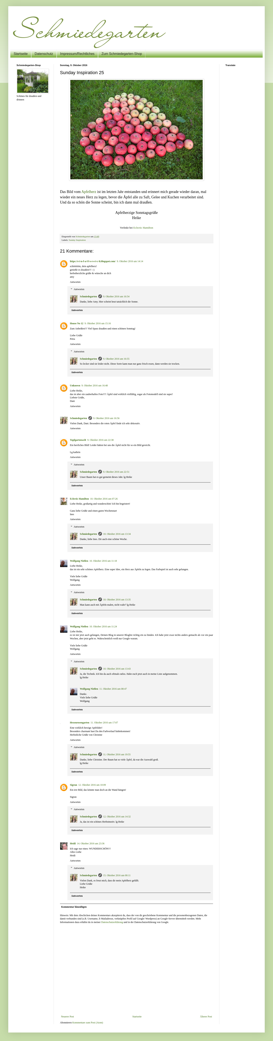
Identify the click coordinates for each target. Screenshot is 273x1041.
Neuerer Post (67, 1016)
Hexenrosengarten (79, 722)
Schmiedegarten (88, 296)
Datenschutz (44, 53)
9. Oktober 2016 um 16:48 (94, 385)
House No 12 (76, 323)
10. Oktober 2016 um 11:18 (103, 560)
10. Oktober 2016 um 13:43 (117, 668)
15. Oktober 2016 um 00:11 (117, 875)
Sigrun (73, 784)
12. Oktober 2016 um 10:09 (92, 784)
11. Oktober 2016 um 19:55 (117, 754)
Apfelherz (88, 192)
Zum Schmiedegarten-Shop (122, 53)
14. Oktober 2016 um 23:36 (90, 843)
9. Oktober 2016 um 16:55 (116, 358)
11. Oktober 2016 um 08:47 (113, 688)
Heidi (73, 843)
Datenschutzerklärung (112, 922)
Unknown (75, 385)
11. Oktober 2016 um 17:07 (104, 722)
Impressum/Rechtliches (77, 53)
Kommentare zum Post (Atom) (87, 1022)
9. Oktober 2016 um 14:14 (130, 261)
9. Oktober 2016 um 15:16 (98, 323)
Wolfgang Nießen (79, 560)
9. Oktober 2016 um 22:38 (100, 440)
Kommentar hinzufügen (74, 906)
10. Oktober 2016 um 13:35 (117, 599)
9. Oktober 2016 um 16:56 (106, 418)
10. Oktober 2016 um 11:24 (103, 626)
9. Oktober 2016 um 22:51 (116, 471)
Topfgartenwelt (78, 440)
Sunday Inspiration (77, 240)
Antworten (75, 282)
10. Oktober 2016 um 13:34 (117, 534)
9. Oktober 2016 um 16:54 (116, 296)
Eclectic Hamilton (143, 227)
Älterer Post (206, 1016)
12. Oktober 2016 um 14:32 (117, 816)
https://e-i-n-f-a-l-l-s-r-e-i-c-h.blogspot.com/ (93, 261)
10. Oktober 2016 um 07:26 (104, 498)
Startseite (21, 53)
